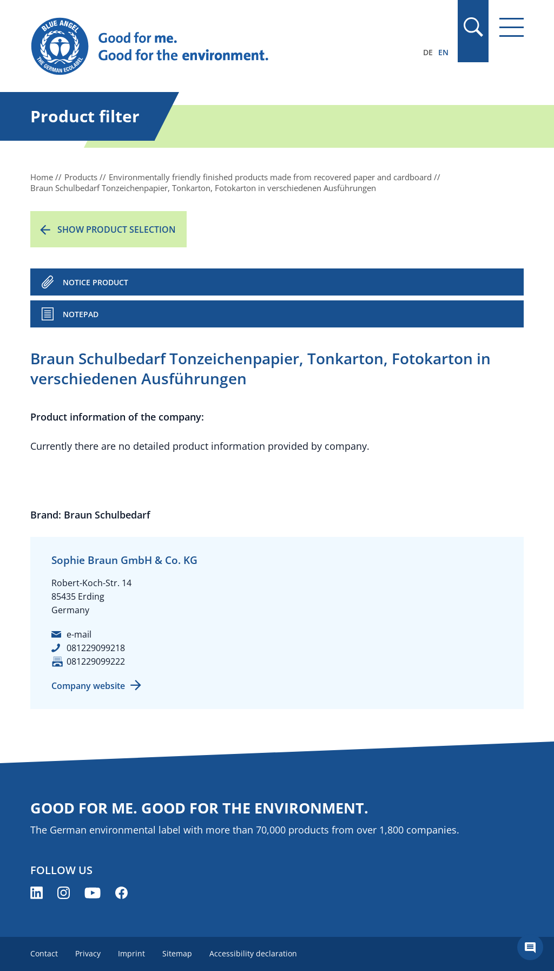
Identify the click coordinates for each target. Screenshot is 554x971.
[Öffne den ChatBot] (530, 947)
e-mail (79, 634)
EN (443, 52)
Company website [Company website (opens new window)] (88, 686)
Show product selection (116, 229)
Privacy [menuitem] (88, 953)
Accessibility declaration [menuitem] (253, 953)
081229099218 (96, 648)
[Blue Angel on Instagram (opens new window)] (63, 893)
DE (428, 52)
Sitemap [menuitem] (177, 953)
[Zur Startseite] (202, 46)
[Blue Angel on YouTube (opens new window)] (92, 893)
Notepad (80, 314)
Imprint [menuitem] (131, 953)
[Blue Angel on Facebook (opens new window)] (121, 893)
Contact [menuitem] (44, 953)
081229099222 (96, 661)
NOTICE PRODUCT (95, 282)
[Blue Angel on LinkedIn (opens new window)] (36, 893)
